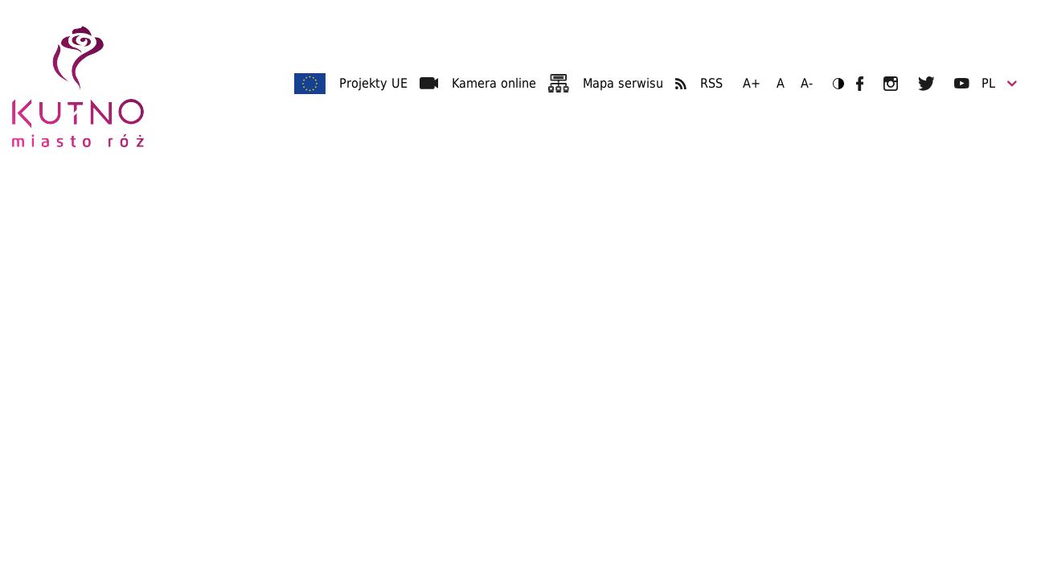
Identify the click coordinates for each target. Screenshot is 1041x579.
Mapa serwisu (623, 83)
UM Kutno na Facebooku (859, 83)
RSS (711, 83)
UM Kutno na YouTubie (961, 83)
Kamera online (494, 83)
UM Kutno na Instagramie (890, 83)
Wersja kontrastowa (833, 83)
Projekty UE (373, 83)
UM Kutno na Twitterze (926, 83)
